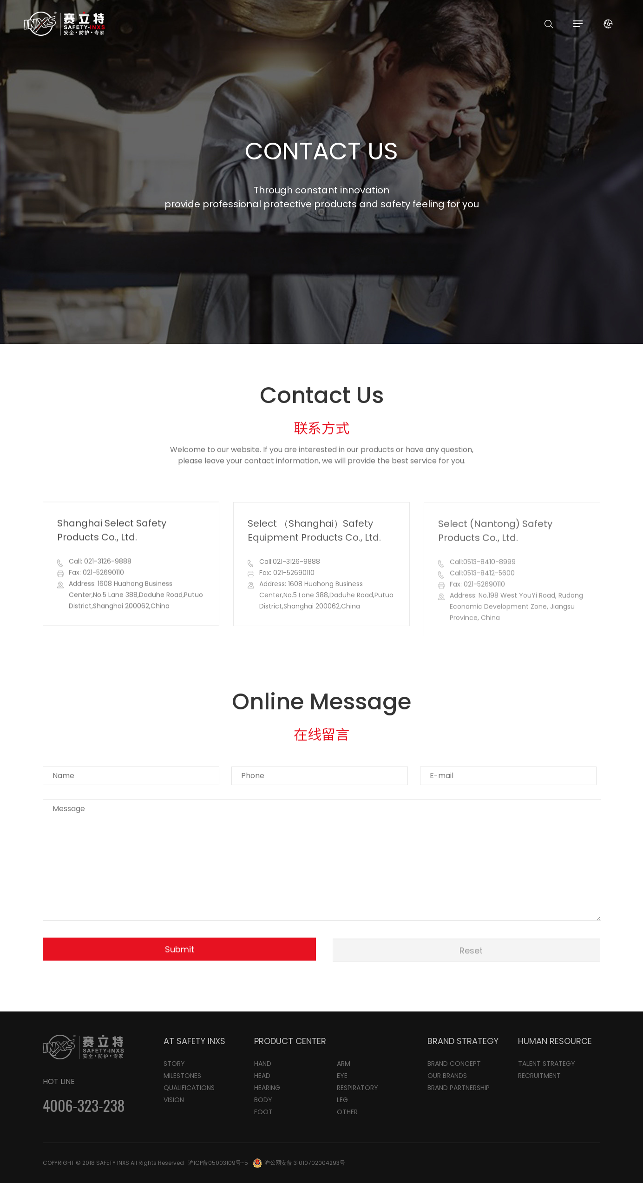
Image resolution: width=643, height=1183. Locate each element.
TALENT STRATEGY (546, 1063)
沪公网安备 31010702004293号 (304, 1163)
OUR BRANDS (447, 1075)
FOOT (263, 1112)
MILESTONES (182, 1075)
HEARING (267, 1087)
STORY (174, 1063)
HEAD (262, 1075)
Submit (179, 952)
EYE (342, 1075)
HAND (262, 1063)
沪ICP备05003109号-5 (218, 1163)
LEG (342, 1099)
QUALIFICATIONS (189, 1087)
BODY (263, 1099)
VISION (174, 1099)
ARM (343, 1063)
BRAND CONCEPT (454, 1063)
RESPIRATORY (357, 1087)
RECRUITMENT (539, 1075)
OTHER (347, 1112)
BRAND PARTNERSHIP (458, 1087)
